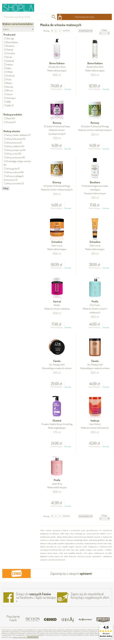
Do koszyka (68, 89)
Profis (95, 307)
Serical (57, 305)
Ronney (57, 128)
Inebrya (95, 424)
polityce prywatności (20, 637)
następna (66, 31)
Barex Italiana (57, 67)
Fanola (57, 364)
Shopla (20, 8)
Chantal (57, 424)
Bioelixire (95, 188)
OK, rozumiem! (33, 637)
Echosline (57, 245)
